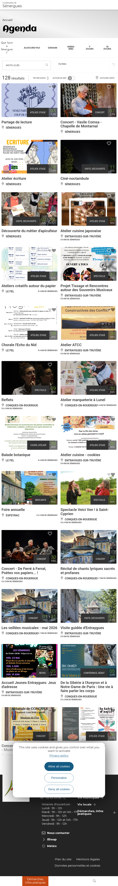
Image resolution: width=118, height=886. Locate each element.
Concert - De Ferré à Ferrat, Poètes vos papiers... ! (24, 571)
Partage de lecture (17, 122)
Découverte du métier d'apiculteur (29, 231)
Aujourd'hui (32, 47)
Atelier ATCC (71, 345)
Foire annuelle (13, 510)
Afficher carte (104, 78)
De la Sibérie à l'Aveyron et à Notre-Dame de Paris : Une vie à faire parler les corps (87, 687)
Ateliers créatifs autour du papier (29, 286)
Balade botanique (16, 455)
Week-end (71, 47)
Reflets (7, 400)
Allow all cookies (59, 766)
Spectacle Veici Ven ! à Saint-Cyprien (85, 512)
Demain (52, 47)
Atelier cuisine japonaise (81, 231)
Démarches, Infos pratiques (35, 881)
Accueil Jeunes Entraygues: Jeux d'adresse (29, 685)
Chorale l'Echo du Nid (19, 345)
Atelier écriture (14, 178)
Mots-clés (13, 65)
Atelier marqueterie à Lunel (83, 400)
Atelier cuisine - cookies (80, 455)
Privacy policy (59, 755)
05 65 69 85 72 (56, 798)
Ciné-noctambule (75, 178)
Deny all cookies (59, 789)
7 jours (90, 47)
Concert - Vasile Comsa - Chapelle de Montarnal (81, 124)
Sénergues (12, 5)
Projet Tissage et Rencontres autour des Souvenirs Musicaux (86, 288)
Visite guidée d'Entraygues (82, 628)
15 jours (107, 47)
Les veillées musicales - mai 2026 (29, 628)
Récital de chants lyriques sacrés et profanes (88, 571)
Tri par (41, 78)
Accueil (7, 20)
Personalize (59, 777)
